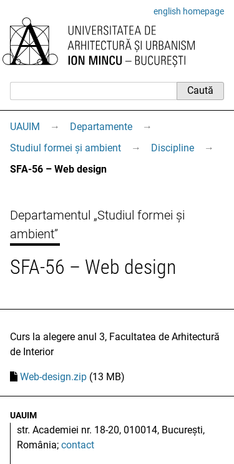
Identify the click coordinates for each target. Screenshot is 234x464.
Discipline (172, 148)
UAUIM (25, 127)
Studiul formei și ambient (65, 148)
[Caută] (93, 90)
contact (77, 445)
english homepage (189, 11)
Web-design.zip (53, 377)
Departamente (101, 127)
